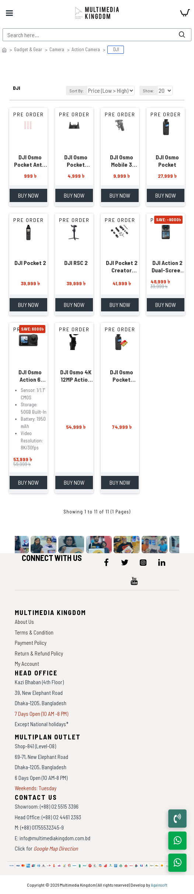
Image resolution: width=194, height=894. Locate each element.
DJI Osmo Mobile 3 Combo (121, 160)
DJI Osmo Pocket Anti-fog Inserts (30, 160)
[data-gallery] (17, 544)
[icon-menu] (106, 562)
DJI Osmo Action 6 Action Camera (30, 375)
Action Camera (86, 49)
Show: (148, 90)
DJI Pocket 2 (30, 262)
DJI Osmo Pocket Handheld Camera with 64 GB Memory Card (121, 375)
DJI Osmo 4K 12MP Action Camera (75, 375)
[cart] (185, 13)
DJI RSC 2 (76, 262)
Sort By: (77, 90)
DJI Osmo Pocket (167, 160)
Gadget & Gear (28, 49)
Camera (56, 49)
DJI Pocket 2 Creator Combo (122, 266)
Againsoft (159, 884)
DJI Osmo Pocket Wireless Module (75, 160)
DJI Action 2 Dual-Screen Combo (167, 266)
